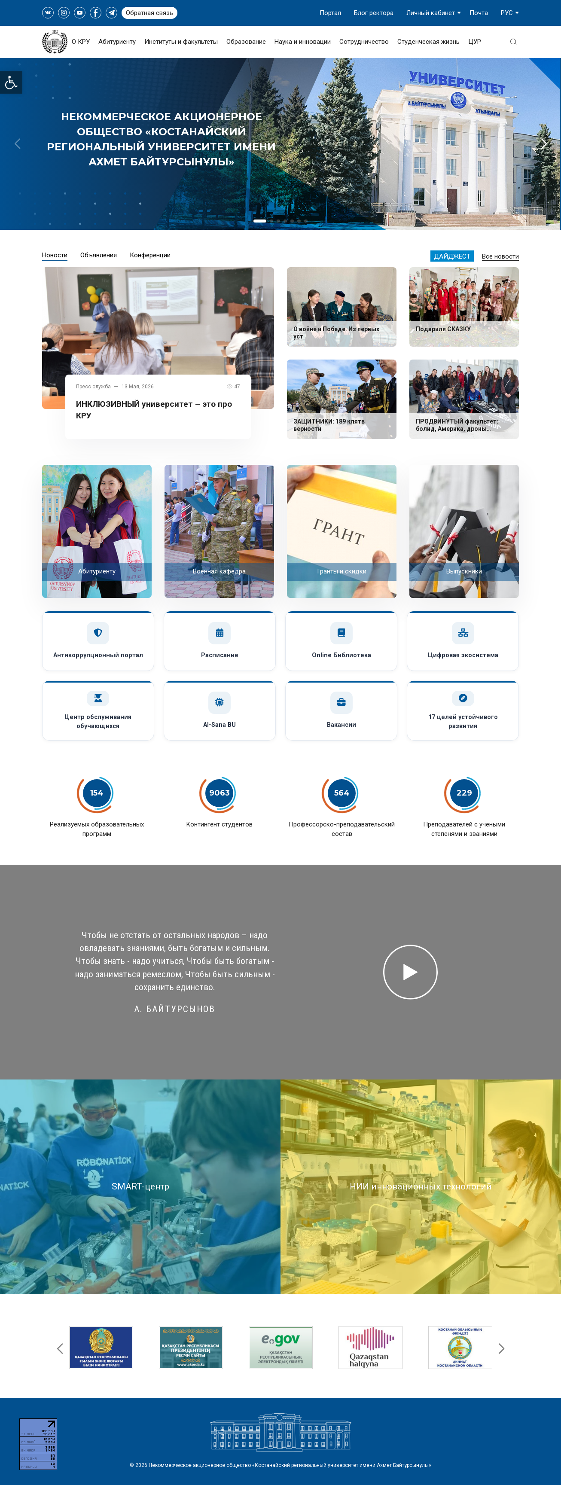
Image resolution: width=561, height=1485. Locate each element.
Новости (54, 255)
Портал (330, 13)
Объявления (98, 255)
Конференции (150, 255)
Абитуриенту (117, 42)
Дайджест (452, 256)
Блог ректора (373, 13)
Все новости (500, 256)
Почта (479, 13)
